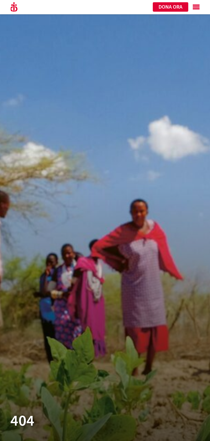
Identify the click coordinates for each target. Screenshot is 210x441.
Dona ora (171, 7)
